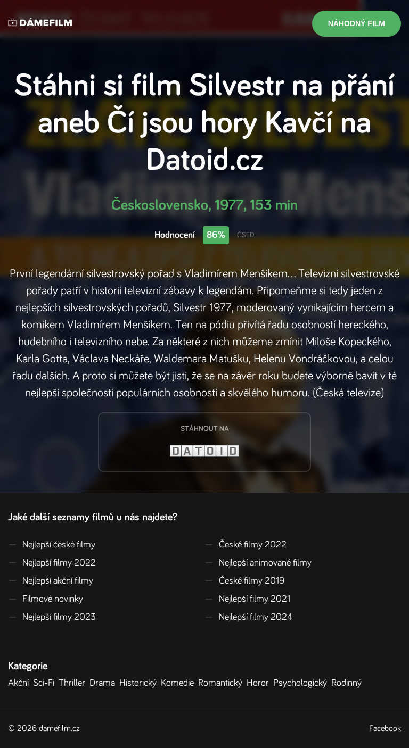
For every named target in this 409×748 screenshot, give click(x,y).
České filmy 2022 (245, 544)
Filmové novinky (45, 599)
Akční (20, 683)
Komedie (179, 683)
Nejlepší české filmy (51, 544)
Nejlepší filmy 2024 (248, 617)
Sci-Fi (46, 683)
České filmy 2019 (244, 581)
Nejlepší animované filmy (258, 562)
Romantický (222, 683)
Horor (260, 683)
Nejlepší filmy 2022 (52, 562)
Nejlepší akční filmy (50, 581)
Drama (104, 683)
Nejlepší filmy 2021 (247, 599)
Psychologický (302, 683)
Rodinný (348, 683)
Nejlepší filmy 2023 (52, 617)
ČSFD (246, 235)
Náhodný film (356, 23)
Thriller (74, 683)
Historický (140, 683)
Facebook (385, 728)
